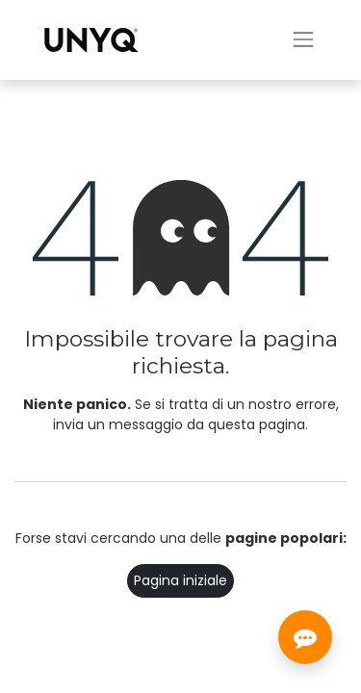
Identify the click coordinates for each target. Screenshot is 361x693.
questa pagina (256, 424)
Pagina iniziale (180, 580)
